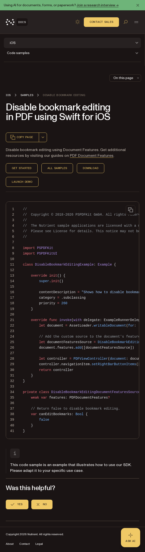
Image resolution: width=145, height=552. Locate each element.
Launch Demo (22, 181)
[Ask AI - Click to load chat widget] (130, 537)
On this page (126, 78)
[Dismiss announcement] (138, 5)
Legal (39, 544)
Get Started (22, 168)
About (9, 544)
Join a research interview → (98, 5)
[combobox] (43, 137)
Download (90, 168)
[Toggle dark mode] (77, 22)
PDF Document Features (91, 155)
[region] (72, 320)
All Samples (57, 168)
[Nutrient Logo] (17, 22)
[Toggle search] (126, 22)
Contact (24, 544)
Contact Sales (101, 21)
